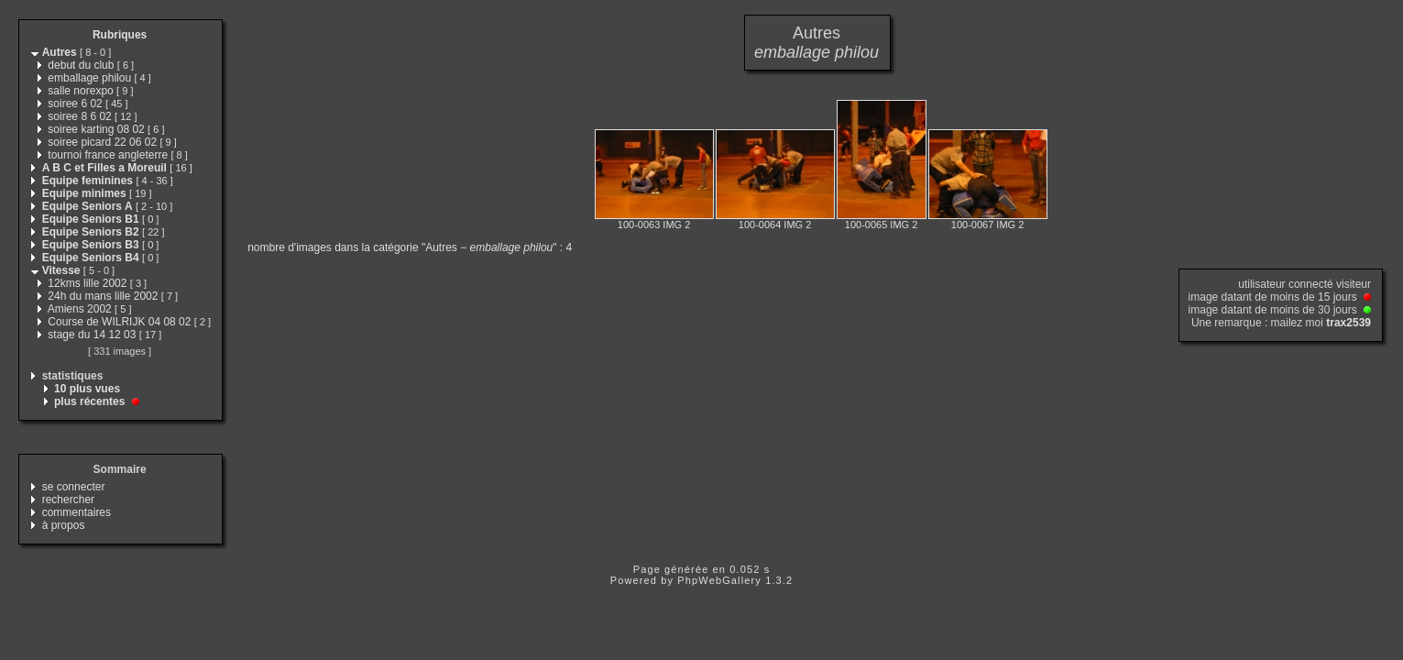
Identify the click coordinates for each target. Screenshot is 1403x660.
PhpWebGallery (719, 580)
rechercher (68, 499)
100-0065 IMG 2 (881, 224)
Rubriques (120, 34)
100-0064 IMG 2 (775, 224)
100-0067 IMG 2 (988, 224)
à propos (63, 525)
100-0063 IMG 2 (654, 224)
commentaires (76, 512)
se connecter (73, 486)
